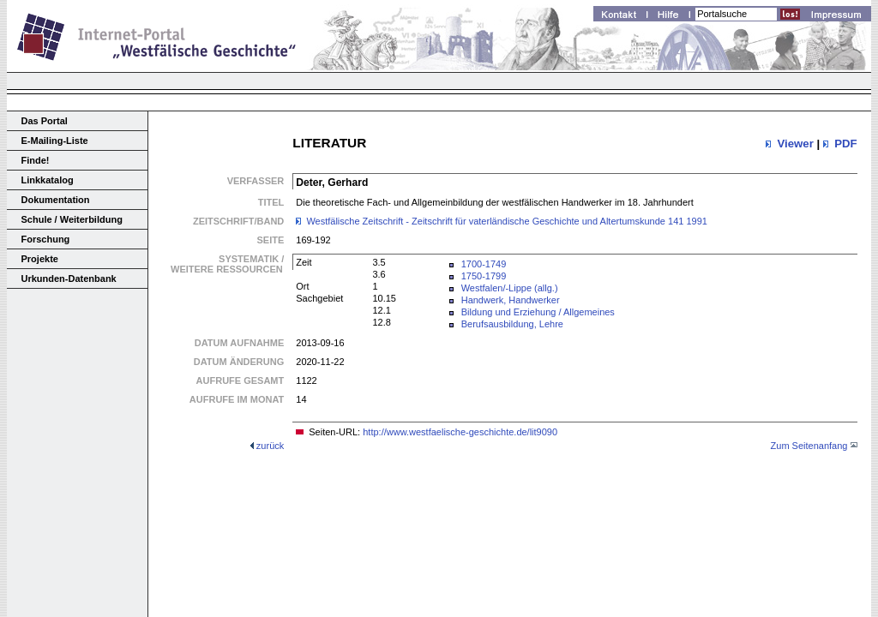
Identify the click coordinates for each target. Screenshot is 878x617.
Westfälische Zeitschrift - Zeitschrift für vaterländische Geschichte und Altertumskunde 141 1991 (506, 221)
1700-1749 (484, 264)
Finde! (35, 160)
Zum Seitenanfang (809, 445)
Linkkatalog (47, 180)
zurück (270, 445)
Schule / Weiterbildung (72, 219)
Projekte (39, 259)
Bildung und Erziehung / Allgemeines (538, 312)
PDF (845, 143)
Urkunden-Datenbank (69, 278)
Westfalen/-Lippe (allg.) (509, 288)
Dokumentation (55, 200)
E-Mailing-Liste (54, 140)
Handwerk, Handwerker (510, 300)
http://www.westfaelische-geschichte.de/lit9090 (460, 432)
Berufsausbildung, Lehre (512, 324)
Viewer (795, 143)
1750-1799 (484, 276)
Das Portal (44, 121)
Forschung (45, 239)
